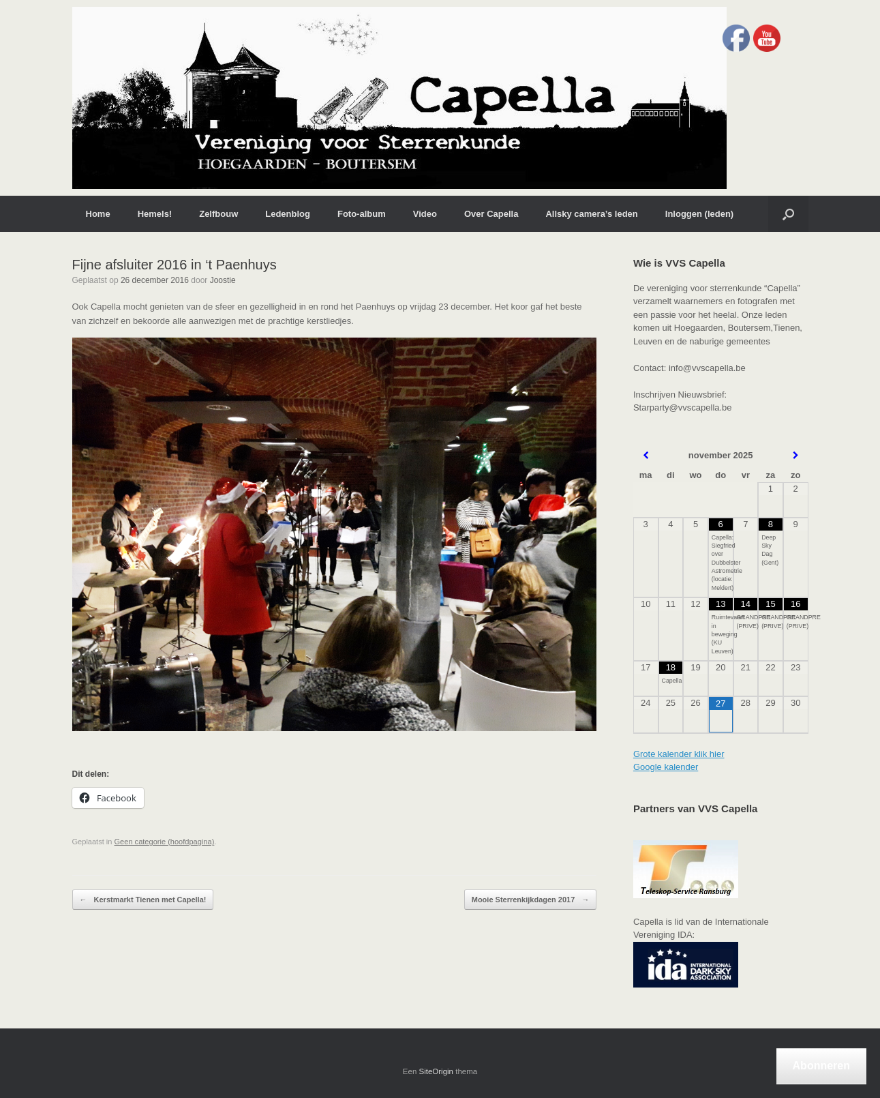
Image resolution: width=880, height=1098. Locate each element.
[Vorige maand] (645, 455)
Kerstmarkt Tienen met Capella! (143, 900)
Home (98, 214)
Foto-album (361, 214)
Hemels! (155, 214)
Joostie (223, 280)
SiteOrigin (436, 1071)
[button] (788, 214)
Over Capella (491, 214)
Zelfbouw (218, 214)
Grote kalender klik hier (679, 754)
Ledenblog (287, 214)
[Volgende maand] (795, 455)
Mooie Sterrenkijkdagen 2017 (531, 900)
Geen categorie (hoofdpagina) (165, 841)
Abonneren (821, 1065)
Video (425, 214)
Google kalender (665, 767)
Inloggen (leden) (699, 214)
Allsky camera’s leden (591, 214)
